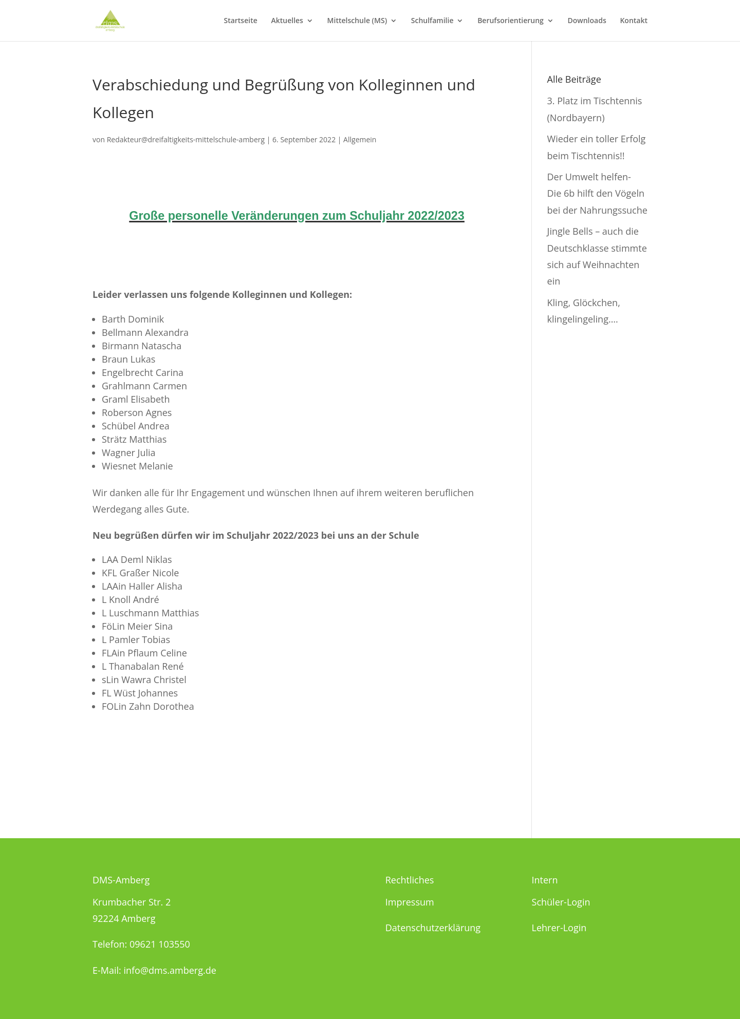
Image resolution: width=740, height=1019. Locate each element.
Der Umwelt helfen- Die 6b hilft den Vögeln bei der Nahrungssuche (597, 193)
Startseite (240, 21)
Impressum (409, 902)
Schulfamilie (432, 21)
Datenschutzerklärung (432, 927)
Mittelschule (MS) (357, 21)
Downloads (587, 21)
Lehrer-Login (559, 927)
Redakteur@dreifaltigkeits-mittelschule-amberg (186, 139)
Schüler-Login (561, 902)
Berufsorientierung (510, 21)
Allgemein (359, 139)
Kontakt (633, 21)
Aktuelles (287, 21)
